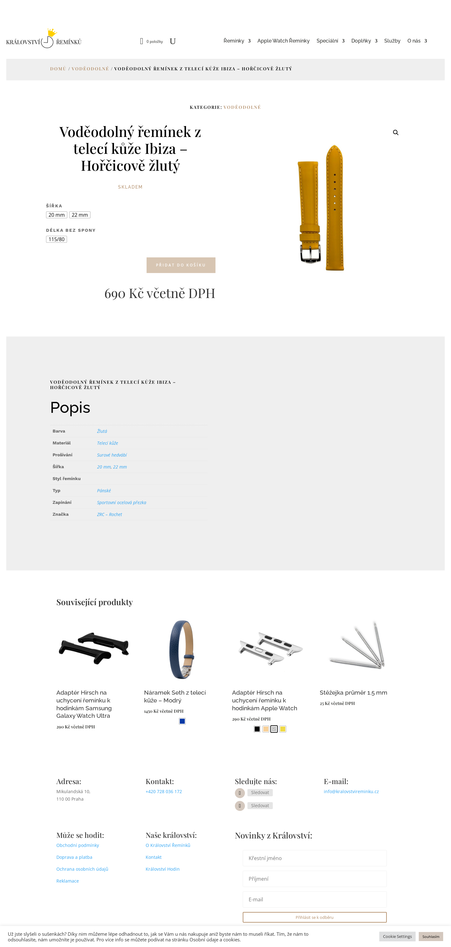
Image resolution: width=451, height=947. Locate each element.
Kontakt (154, 857)
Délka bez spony (71, 230)
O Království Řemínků (168, 845)
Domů (58, 69)
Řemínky (234, 41)
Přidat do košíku (181, 265)
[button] (396, 132)
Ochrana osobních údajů (82, 869)
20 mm (104, 467)
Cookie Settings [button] (397, 936)
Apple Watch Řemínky (283, 41)
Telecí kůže (107, 443)
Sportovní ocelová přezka (121, 502)
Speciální (327, 41)
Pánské (104, 491)
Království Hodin (163, 869)
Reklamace (67, 881)
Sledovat (260, 792)
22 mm (120, 467)
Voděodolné (90, 69)
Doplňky (361, 41)
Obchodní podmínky (77, 845)
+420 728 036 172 (164, 791)
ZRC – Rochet (109, 514)
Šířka (54, 205)
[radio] (56, 215)
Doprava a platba (74, 857)
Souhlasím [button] (430, 936)
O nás (414, 41)
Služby (392, 41)
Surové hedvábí (112, 455)
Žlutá (102, 431)
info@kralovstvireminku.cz (351, 791)
